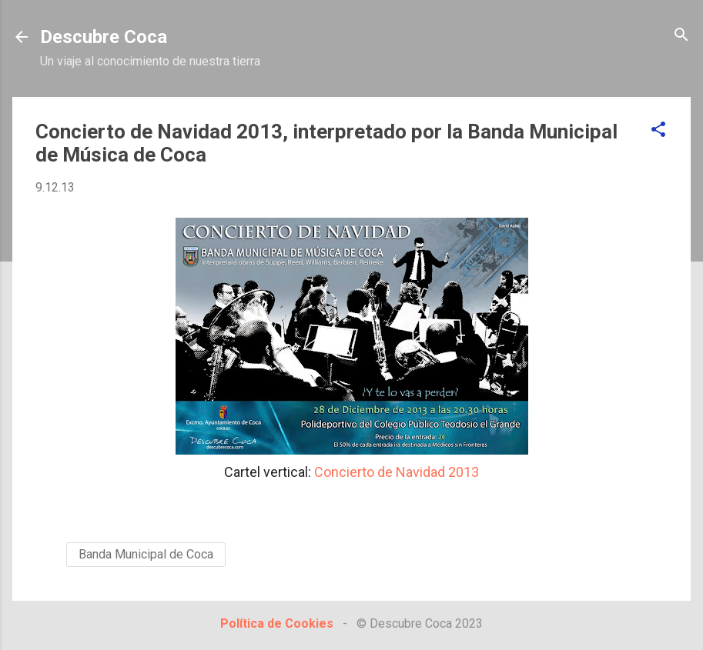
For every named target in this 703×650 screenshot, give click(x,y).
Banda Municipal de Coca (146, 554)
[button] (658, 130)
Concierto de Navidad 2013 (396, 472)
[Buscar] (681, 35)
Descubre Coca (103, 37)
